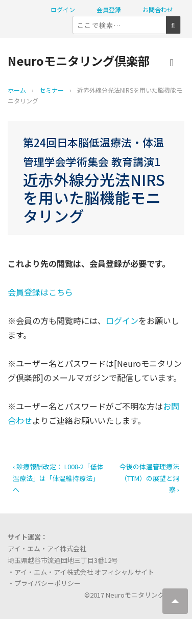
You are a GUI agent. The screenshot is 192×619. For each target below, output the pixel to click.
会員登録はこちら (40, 292)
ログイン (63, 9)
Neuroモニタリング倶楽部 (79, 60)
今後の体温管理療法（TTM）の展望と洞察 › (149, 478)
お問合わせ (157, 9)
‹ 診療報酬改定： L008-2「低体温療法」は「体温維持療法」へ (58, 478)
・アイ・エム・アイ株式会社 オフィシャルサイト (81, 572)
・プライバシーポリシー (44, 583)
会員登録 (109, 9)
